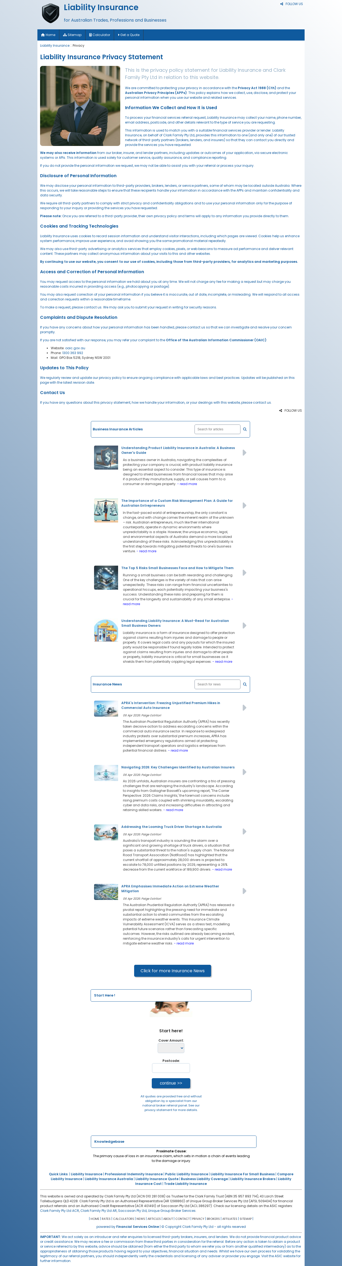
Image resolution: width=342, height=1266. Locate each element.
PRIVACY (198, 1219)
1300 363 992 (72, 353)
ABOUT (168, 1219)
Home (48, 35)
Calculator (99, 35)
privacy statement (158, 1110)
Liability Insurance (54, 45)
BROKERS (213, 1219)
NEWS (141, 1219)
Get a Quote (128, 35)
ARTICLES (154, 1219)
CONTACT (182, 1219)
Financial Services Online (137, 1226)
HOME (95, 1219)
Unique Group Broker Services (172, 1210)
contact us (93, 307)
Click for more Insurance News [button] (173, 971)
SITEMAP (246, 1219)
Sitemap (72, 35)
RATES (106, 1219)
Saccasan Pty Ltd (132, 1210)
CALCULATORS (123, 1219)
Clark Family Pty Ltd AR (98, 1210)
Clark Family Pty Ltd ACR (59, 1210)
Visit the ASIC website (278, 1256)
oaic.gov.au (75, 348)
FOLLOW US (291, 4)
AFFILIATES (229, 1219)
